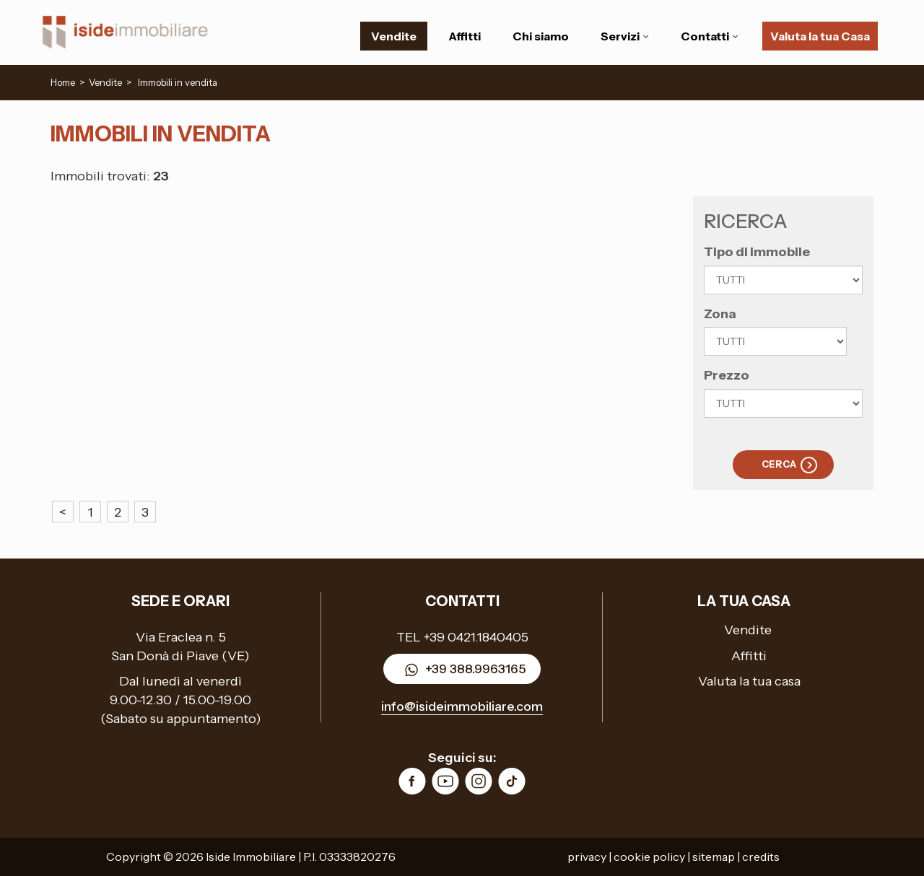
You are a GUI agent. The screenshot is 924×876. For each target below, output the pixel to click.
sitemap (713, 856)
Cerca (779, 464)
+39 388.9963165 (462, 670)
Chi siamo (541, 36)
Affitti (464, 36)
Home (63, 82)
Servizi (625, 36)
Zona (720, 314)
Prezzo (726, 375)
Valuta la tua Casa (820, 36)
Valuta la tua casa (749, 681)
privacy (586, 856)
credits (761, 856)
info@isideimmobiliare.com (462, 706)
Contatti (709, 36)
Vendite (394, 36)
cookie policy (649, 856)
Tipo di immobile (757, 252)
